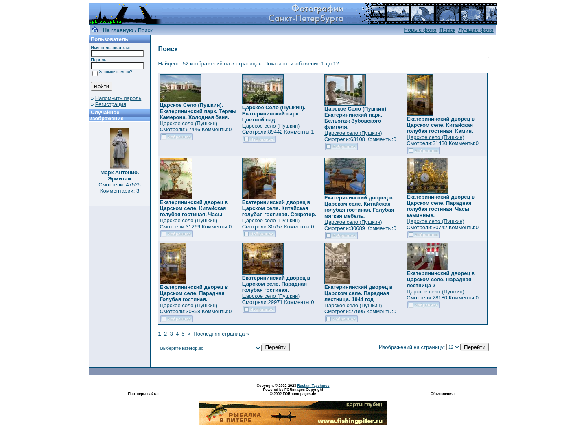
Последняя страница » (221, 334)
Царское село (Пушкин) (188, 123)
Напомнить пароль (118, 98)
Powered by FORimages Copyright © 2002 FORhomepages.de (293, 392)
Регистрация (110, 104)
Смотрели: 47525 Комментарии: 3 (119, 188)
